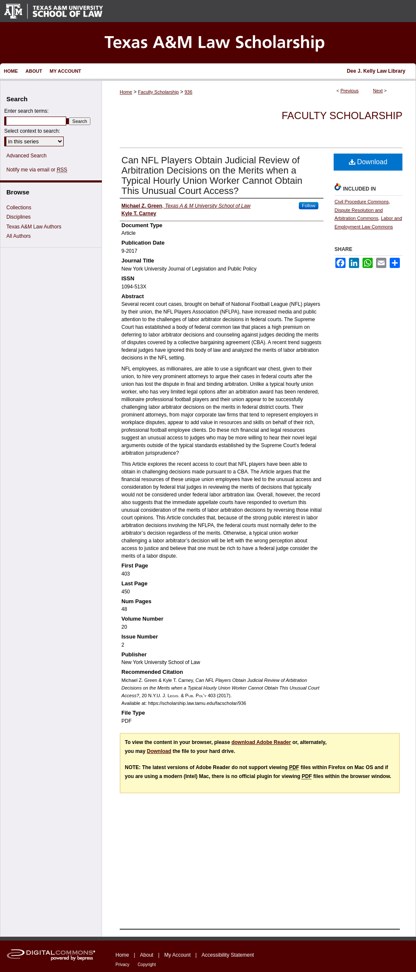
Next (378, 90)
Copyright (147, 964)
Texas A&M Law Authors (33, 227)
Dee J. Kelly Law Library (376, 71)
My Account (177, 955)
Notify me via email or (36, 170)
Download (368, 161)
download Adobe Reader (261, 742)
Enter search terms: (26, 111)
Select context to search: (32, 131)
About (146, 955)
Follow (308, 205)
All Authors (18, 236)
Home (126, 91)
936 (188, 91)
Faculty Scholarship (158, 91)
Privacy (122, 964)
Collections (18, 208)
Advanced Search (26, 156)
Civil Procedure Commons (361, 201)
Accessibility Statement (228, 955)
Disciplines (18, 217)
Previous (349, 90)
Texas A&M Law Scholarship (208, 42)
